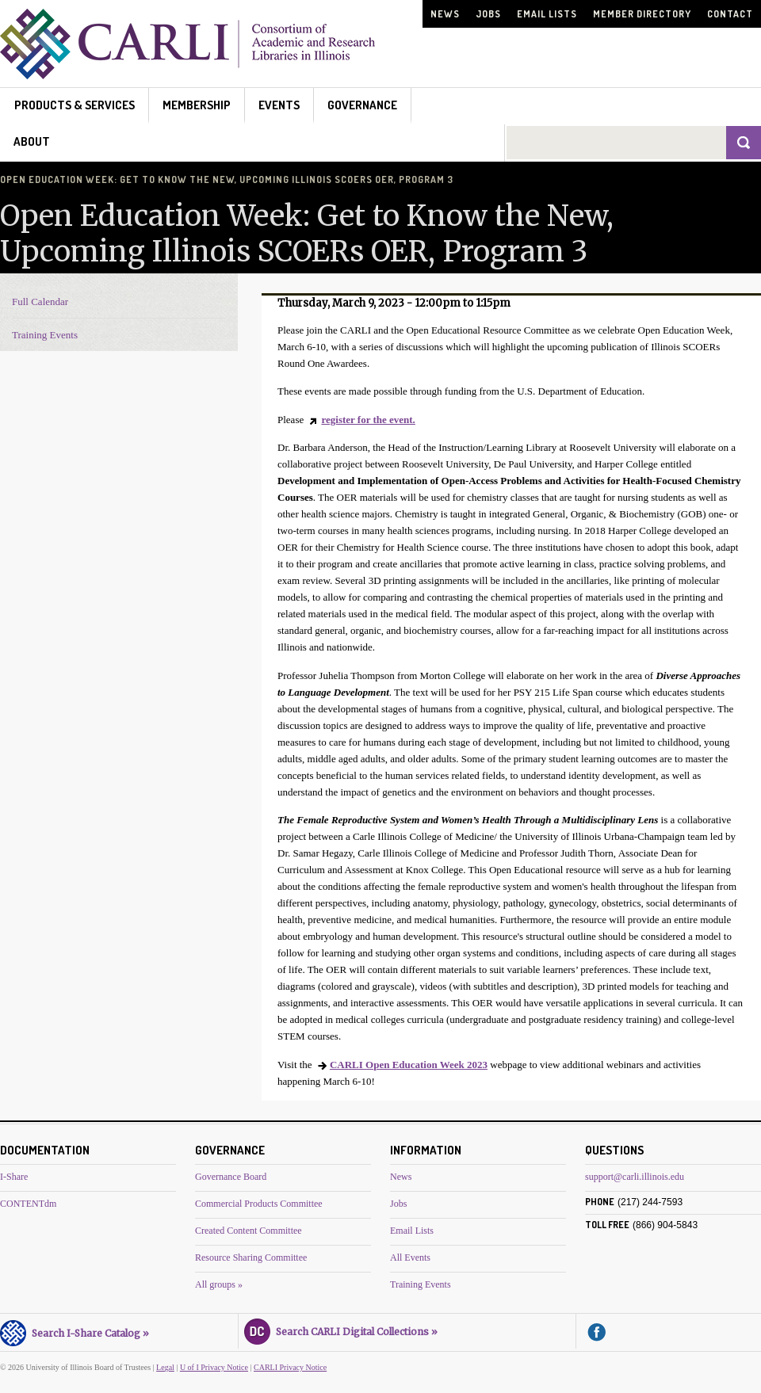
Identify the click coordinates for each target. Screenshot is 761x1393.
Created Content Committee (248, 1230)
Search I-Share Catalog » (74, 1331)
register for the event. (368, 420)
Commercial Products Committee (259, 1203)
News (445, 14)
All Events (410, 1257)
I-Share (14, 1176)
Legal (165, 1367)
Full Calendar (40, 301)
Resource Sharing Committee (251, 1257)
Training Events (45, 335)
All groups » (219, 1284)
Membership (197, 105)
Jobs (488, 14)
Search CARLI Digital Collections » (341, 1330)
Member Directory (642, 14)
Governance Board (230, 1176)
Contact (730, 14)
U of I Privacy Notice (214, 1367)
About (31, 141)
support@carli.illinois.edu (634, 1176)
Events (279, 105)
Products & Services (74, 105)
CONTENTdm (28, 1203)
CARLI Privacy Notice (290, 1367)
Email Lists (547, 14)
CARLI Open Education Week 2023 (409, 1065)
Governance (362, 105)
